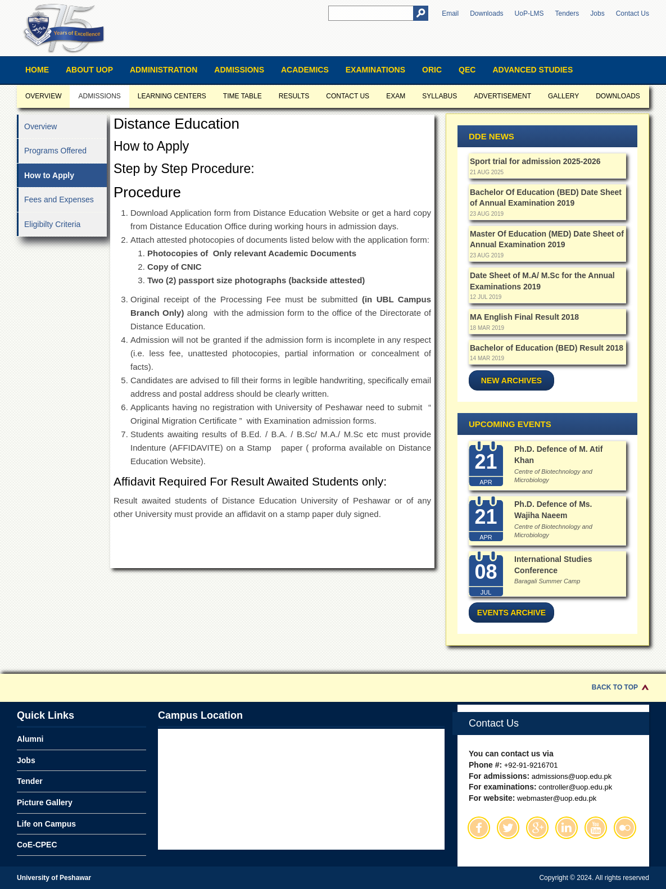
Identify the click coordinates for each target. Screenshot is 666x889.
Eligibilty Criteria (52, 224)
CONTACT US (347, 96)
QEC (467, 69)
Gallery (563, 96)
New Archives (511, 380)
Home (37, 69)
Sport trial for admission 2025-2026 (535, 161)
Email (450, 13)
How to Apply (49, 175)
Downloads (486, 13)
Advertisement (502, 96)
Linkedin (566, 828)
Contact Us (632, 13)
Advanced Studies (532, 69)
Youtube (596, 828)
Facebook (479, 828)
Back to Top (615, 687)
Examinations (375, 69)
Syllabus (439, 96)
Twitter (508, 828)
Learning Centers (172, 96)
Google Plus (537, 828)
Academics (305, 69)
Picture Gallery (45, 802)
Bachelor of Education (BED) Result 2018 (546, 347)
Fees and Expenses (59, 199)
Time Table (242, 96)
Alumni (30, 738)
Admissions (239, 69)
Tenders (567, 13)
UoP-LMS (529, 13)
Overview (43, 96)
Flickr (625, 828)
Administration (163, 69)
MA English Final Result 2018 (524, 316)
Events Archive (511, 612)
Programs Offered (55, 150)
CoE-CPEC (37, 844)
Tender (30, 781)
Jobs (597, 13)
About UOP (89, 69)
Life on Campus (46, 823)
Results (294, 96)
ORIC (432, 69)
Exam (395, 96)
